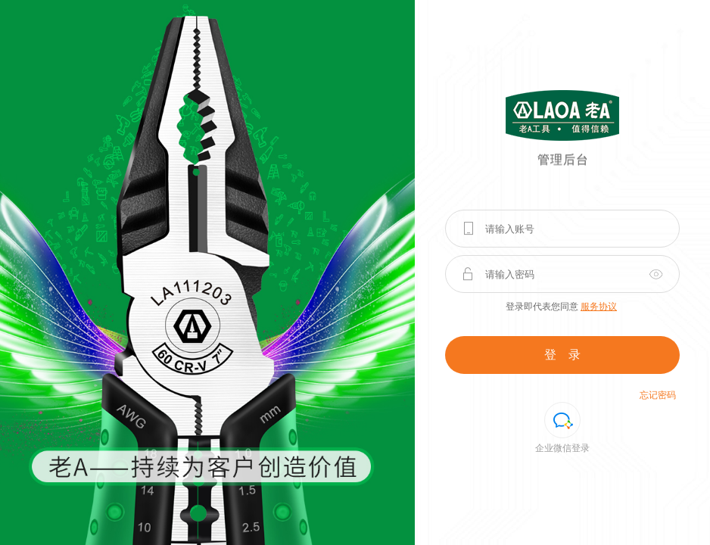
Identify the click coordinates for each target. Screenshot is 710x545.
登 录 (562, 354)
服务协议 (599, 306)
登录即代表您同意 (561, 306)
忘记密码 (658, 395)
